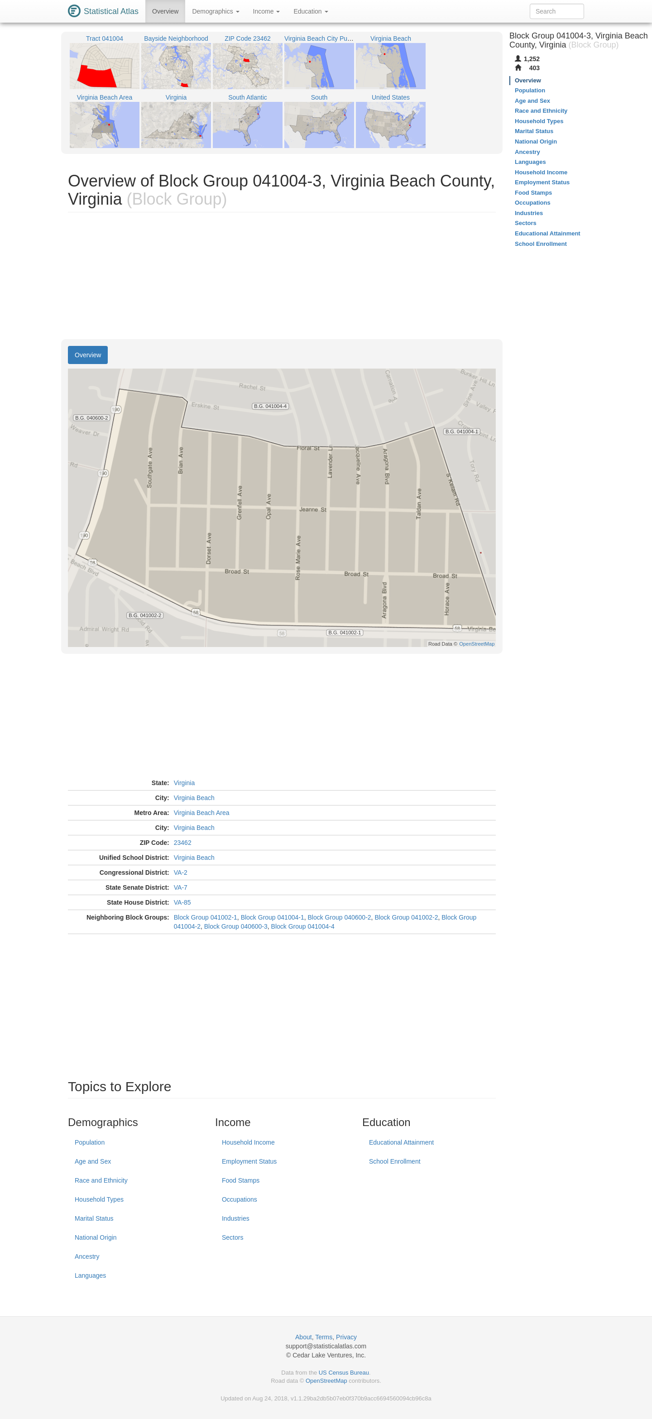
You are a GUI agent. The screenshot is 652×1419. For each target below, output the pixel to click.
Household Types (99, 1199)
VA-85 (182, 902)
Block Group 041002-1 (205, 917)
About (303, 1337)
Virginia (184, 782)
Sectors (232, 1237)
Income (266, 11)
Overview (165, 11)
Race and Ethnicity (101, 1180)
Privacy (346, 1337)
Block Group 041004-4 (303, 926)
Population (90, 1142)
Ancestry (87, 1256)
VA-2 (180, 872)
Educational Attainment (401, 1142)
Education (310, 11)
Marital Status (94, 1218)
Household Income (248, 1142)
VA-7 (180, 887)
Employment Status (249, 1161)
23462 (183, 842)
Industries (235, 1218)
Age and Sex (93, 1161)
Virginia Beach (194, 797)
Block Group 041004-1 (272, 917)
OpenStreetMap (326, 1380)
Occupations (239, 1199)
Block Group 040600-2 (339, 917)
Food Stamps (240, 1180)
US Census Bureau (344, 1372)
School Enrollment (395, 1161)
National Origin (96, 1237)
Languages (90, 1275)
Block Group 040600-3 (236, 926)
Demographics (215, 11)
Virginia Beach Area (202, 812)
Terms (323, 1337)
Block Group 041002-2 (406, 917)
